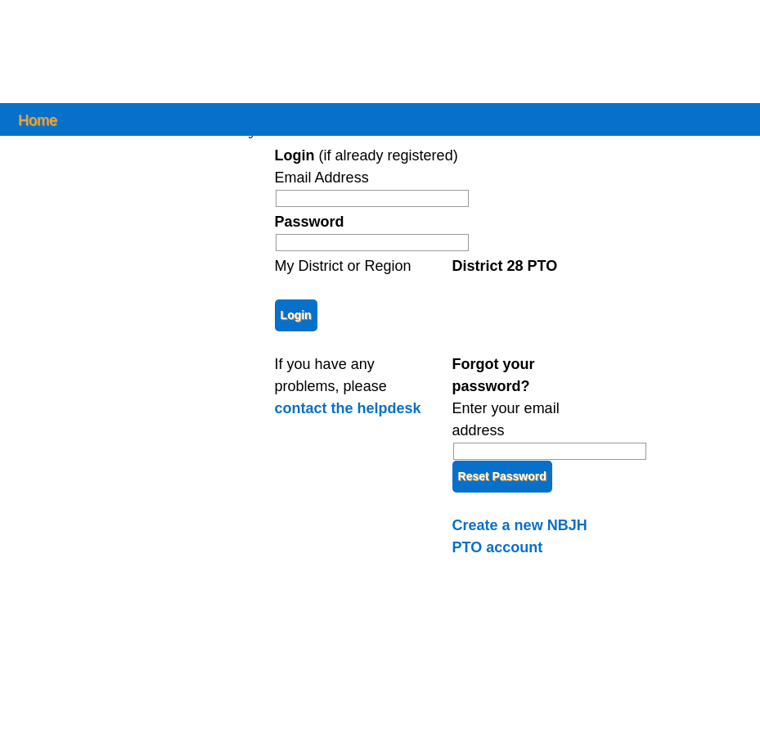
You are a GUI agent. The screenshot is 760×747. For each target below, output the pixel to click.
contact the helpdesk (348, 408)
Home (38, 119)
